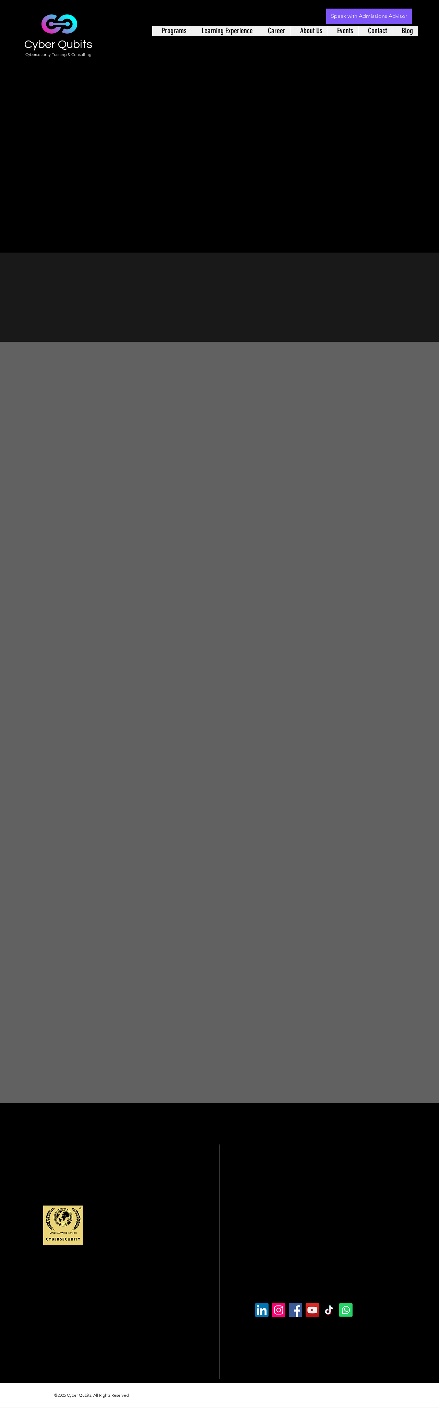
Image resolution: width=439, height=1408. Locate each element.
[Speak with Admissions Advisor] (369, 16)
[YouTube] (312, 1310)
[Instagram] (278, 1310)
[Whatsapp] (346, 1310)
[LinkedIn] (262, 1310)
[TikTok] (329, 1310)
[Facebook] (295, 1310)
